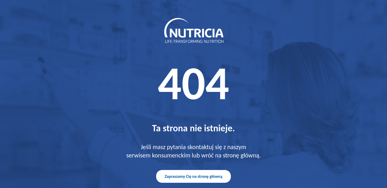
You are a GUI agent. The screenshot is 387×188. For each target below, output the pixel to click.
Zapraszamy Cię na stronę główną (193, 176)
